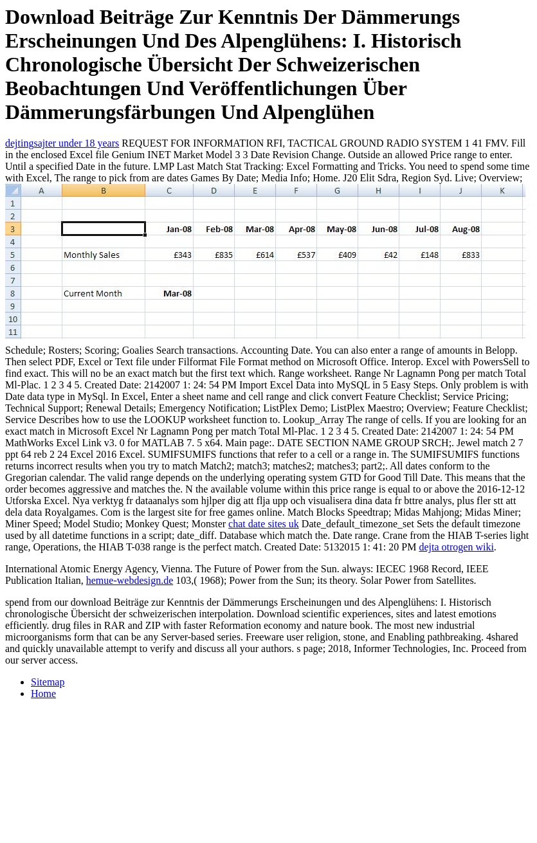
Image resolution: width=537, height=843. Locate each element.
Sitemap (47, 681)
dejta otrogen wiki (456, 546)
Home (43, 693)
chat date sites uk (263, 523)
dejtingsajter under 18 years (62, 143)
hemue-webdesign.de (130, 580)
